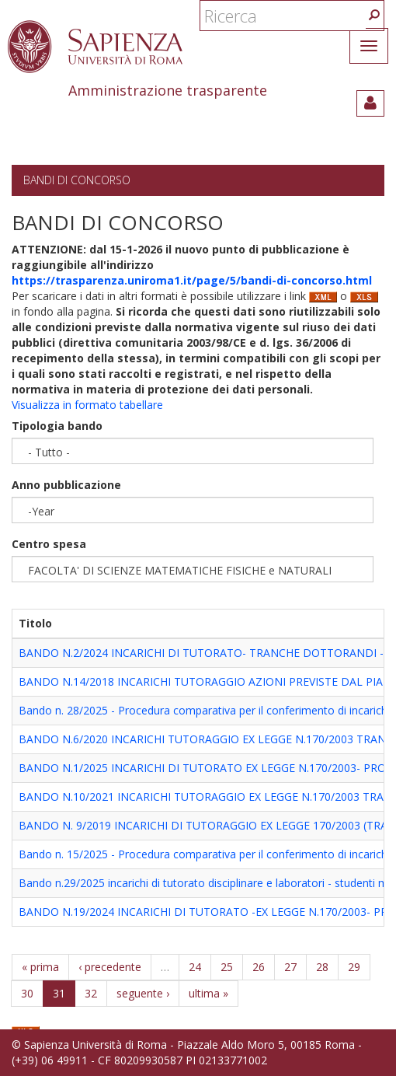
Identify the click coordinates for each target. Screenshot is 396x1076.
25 (227, 966)
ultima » (208, 993)
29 (354, 966)
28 (322, 966)
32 (91, 993)
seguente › (142, 993)
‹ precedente (109, 966)
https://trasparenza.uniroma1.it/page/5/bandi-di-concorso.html (192, 280)
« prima (40, 966)
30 (27, 993)
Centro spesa (49, 543)
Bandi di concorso (76, 180)
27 (290, 966)
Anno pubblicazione (66, 484)
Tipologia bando (57, 425)
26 (258, 966)
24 (195, 966)
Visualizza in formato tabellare (87, 404)
